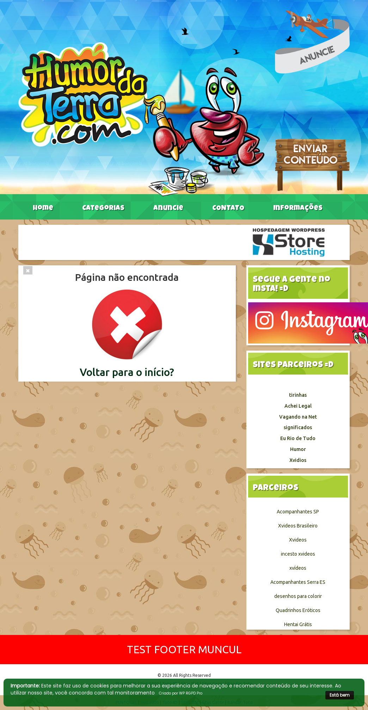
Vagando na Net (298, 417)
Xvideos (298, 540)
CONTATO (228, 208)
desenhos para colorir (298, 596)
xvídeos (297, 568)
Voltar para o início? (127, 372)
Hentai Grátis (298, 624)
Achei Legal (298, 406)
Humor (298, 449)
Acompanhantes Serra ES (297, 582)
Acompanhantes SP (298, 511)
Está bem (340, 695)
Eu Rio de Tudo (297, 438)
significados (298, 427)
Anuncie (168, 208)
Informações (298, 208)
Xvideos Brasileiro (298, 526)
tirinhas (298, 395)
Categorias (103, 208)
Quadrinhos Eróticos (298, 610)
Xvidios (297, 460)
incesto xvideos (298, 554)
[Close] (27, 270)
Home (43, 208)
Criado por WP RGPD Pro (180, 693)
